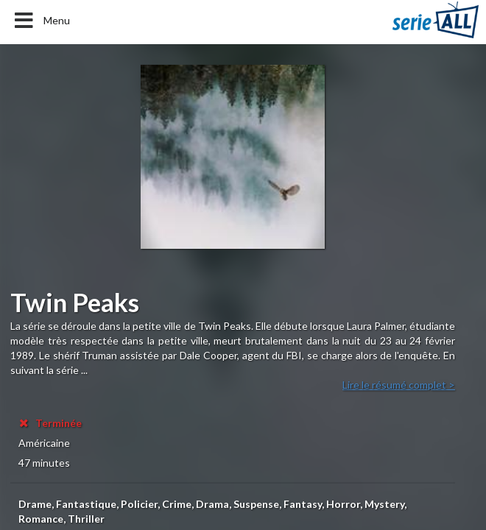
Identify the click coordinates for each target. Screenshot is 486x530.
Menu (41, 20)
